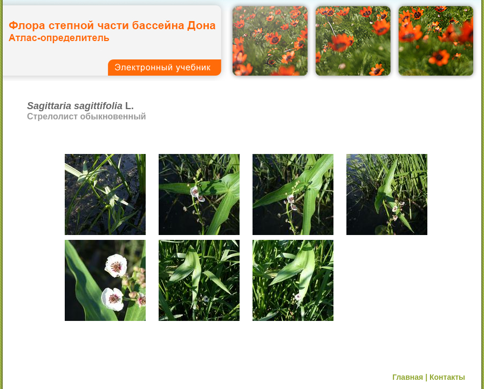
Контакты (447, 377)
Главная (407, 377)
